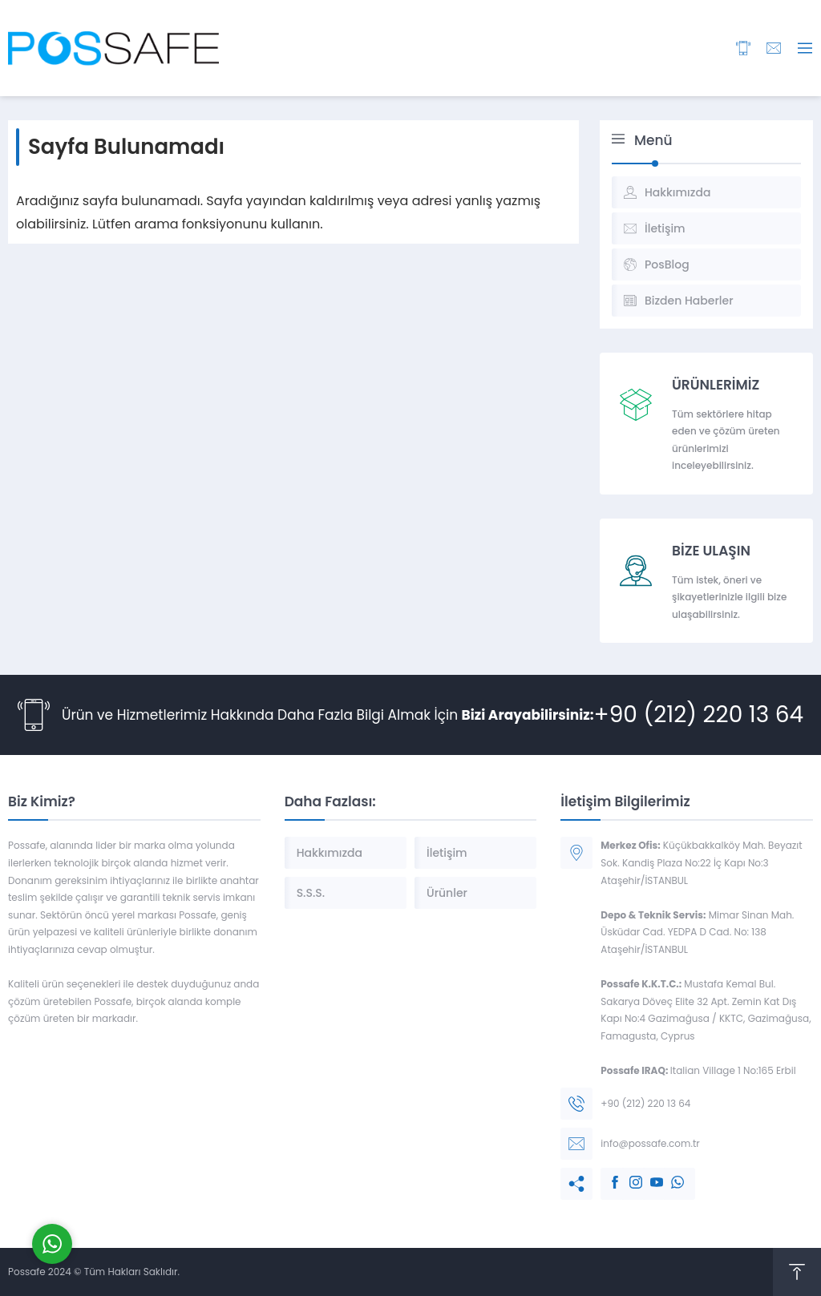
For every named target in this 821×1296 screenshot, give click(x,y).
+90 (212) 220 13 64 (698, 714)
